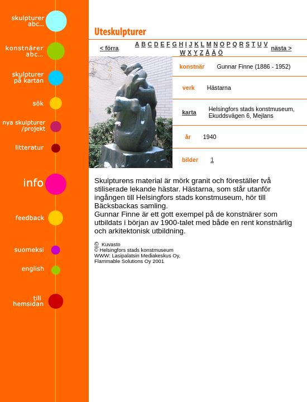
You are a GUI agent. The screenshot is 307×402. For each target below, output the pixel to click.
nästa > (281, 48)
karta (189, 112)
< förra (109, 48)
